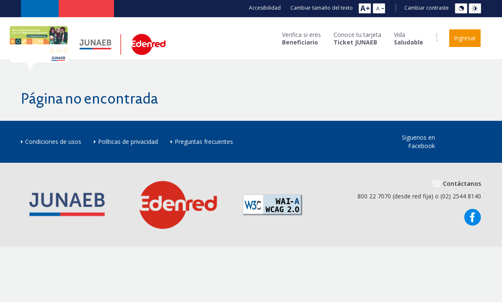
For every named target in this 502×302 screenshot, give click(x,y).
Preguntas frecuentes (204, 142)
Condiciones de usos (53, 142)
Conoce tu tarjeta (357, 38)
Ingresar (465, 38)
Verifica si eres (301, 38)
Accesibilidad (265, 7)
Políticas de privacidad (128, 142)
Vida (408, 38)
